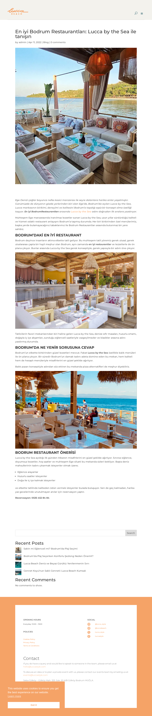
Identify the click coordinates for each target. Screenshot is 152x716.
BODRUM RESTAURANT (37, 452)
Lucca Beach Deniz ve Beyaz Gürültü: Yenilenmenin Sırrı (57, 563)
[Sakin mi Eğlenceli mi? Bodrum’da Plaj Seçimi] (18, 550)
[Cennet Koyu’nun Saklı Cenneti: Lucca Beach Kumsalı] (18, 572)
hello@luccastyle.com (34, 666)
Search (131, 533)
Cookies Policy (29, 639)
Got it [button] (34, 705)
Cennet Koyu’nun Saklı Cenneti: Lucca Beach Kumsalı (55, 570)
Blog (46, 42)
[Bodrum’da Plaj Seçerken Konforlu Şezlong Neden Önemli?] (18, 558)
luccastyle (99, 636)
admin (22, 42)
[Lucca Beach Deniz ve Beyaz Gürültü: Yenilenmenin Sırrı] (18, 565)
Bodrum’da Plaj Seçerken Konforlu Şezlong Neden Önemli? (58, 556)
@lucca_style (100, 624)
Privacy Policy (29, 642)
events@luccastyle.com (35, 675)
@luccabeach (100, 628)
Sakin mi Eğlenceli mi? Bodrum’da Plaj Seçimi (51, 548)
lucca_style (99, 632)
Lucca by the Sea (81, 211)
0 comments (58, 42)
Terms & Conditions (31, 646)
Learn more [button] (14, 696)
